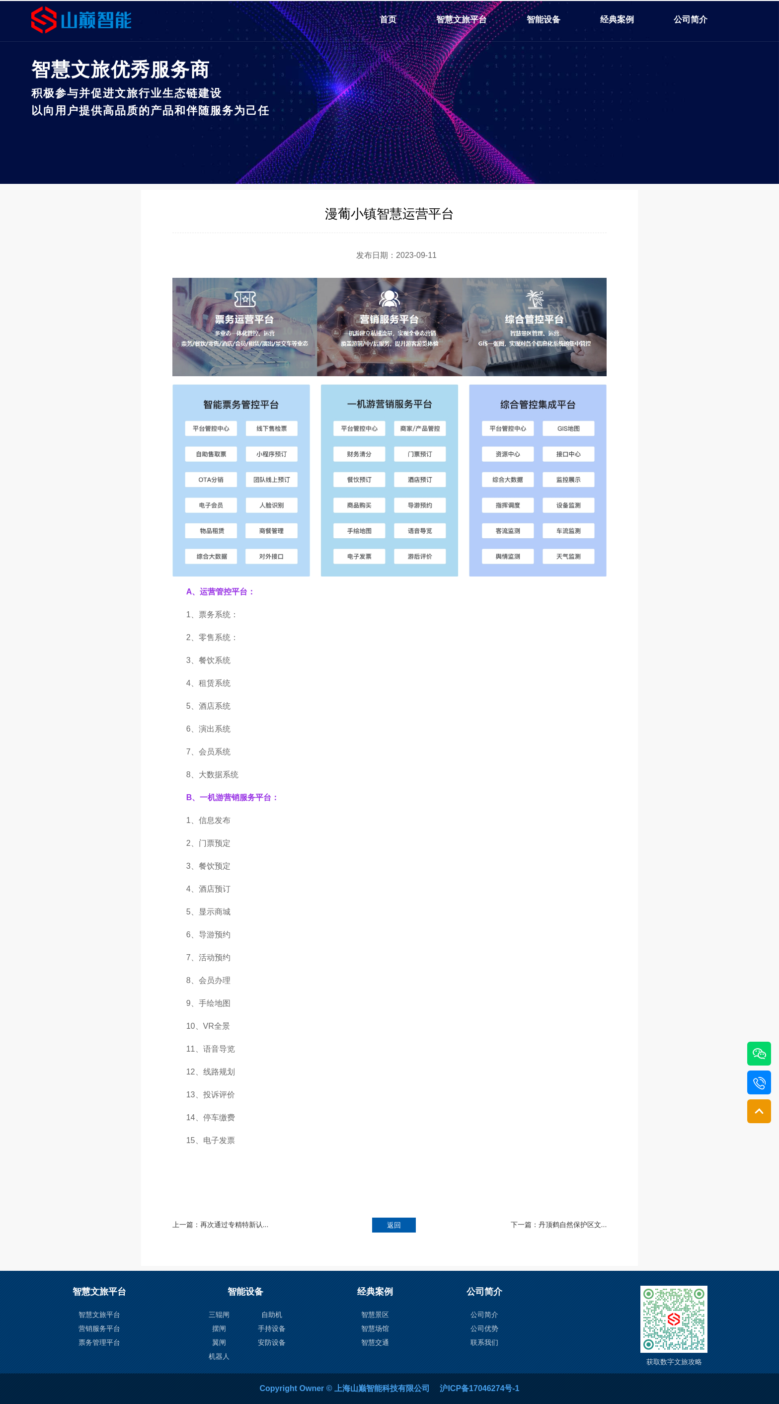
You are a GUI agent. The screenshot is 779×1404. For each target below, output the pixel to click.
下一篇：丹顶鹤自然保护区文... (559, 1225)
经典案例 (617, 19)
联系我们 (484, 1342)
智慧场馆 (375, 1328)
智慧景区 (375, 1315)
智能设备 (543, 19)
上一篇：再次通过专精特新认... (220, 1225)
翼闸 (219, 1342)
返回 (394, 1225)
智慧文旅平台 (461, 19)
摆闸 (219, 1328)
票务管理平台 (99, 1342)
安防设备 (272, 1342)
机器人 (219, 1356)
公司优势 (484, 1328)
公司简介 (690, 19)
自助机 (271, 1315)
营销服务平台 (99, 1328)
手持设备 (272, 1328)
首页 (388, 19)
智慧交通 (375, 1342)
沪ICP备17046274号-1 (479, 1388)
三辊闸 (219, 1315)
